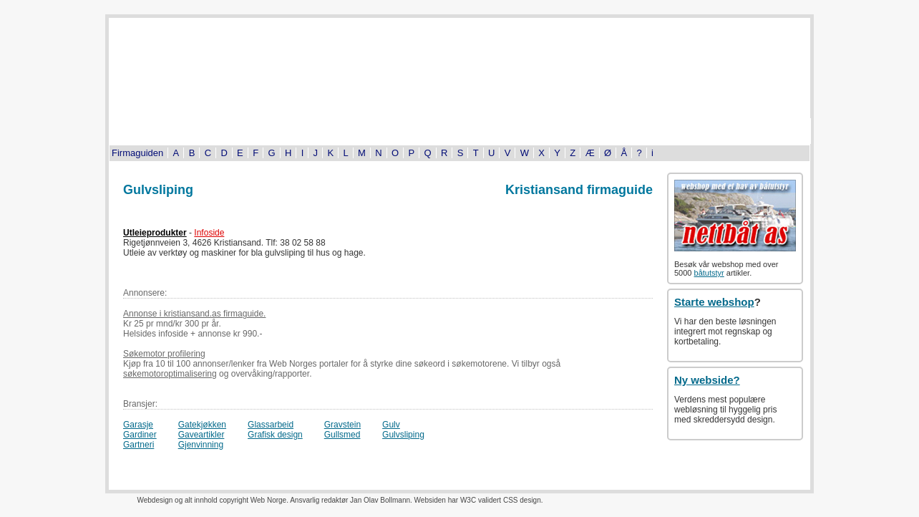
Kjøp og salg (660, 131)
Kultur (359, 131)
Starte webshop (714, 302)
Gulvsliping (403, 435)
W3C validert (480, 500)
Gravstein (342, 425)
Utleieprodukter (155, 233)
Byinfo (259, 131)
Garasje (138, 425)
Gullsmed (342, 435)
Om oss (760, 131)
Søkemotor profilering (164, 354)
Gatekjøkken (202, 425)
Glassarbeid (270, 425)
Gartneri (138, 445)
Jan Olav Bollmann (380, 500)
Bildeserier (459, 131)
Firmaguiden (137, 153)
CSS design (522, 500)
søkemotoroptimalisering (170, 374)
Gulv (391, 425)
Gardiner (140, 435)
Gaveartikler (201, 435)
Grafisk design (275, 435)
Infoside (209, 233)
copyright (233, 500)
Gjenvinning (200, 445)
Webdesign (154, 500)
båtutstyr (709, 273)
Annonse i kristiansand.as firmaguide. (194, 314)
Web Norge (268, 500)
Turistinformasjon (159, 131)
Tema (559, 131)
